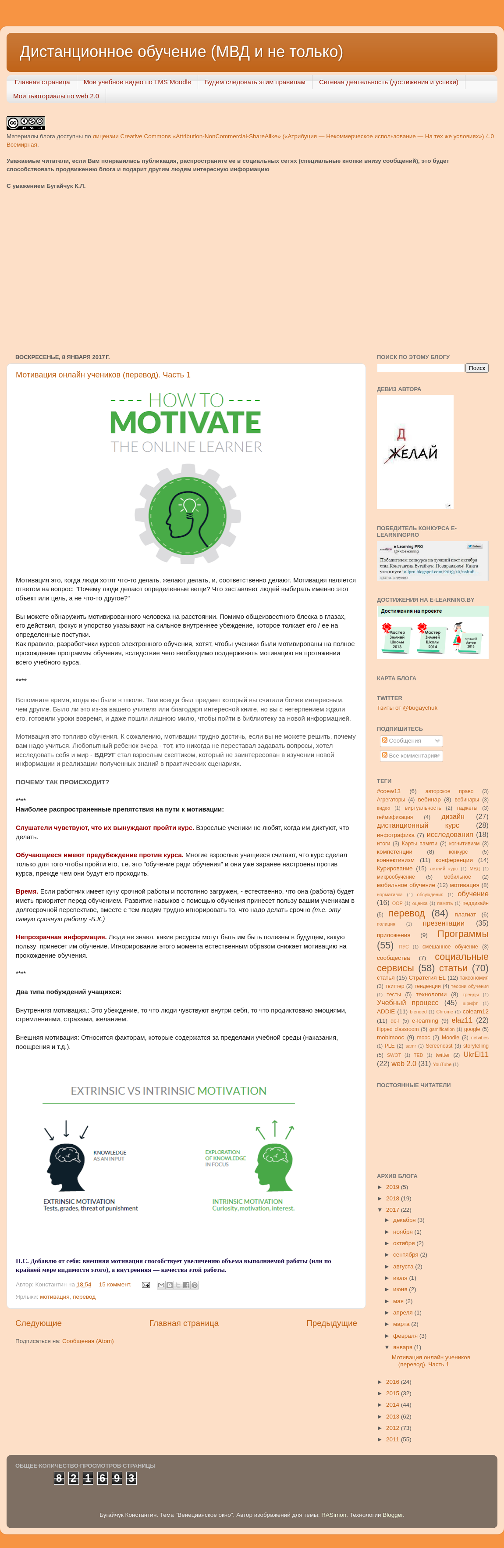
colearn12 (476, 1011)
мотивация (54, 1296)
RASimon (333, 1515)
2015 (393, 1393)
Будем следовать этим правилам (255, 82)
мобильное (457, 877)
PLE (390, 1046)
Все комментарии (409, 755)
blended (418, 1011)
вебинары (466, 800)
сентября (406, 1254)
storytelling (476, 1046)
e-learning (425, 1020)
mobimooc (390, 1037)
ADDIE (386, 1011)
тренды (471, 994)
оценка (420, 903)
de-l (394, 1021)
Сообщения (401, 740)
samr (410, 1046)
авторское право (450, 791)
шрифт (470, 1003)
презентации (444, 923)
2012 (393, 1428)
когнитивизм (464, 843)
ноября (403, 1231)
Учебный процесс (408, 1002)
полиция (386, 924)
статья (386, 977)
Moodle (450, 1037)
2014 (393, 1404)
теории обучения (470, 986)
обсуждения (430, 894)
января (403, 1347)
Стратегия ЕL (427, 977)
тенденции (428, 986)
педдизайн (475, 903)
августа (404, 1266)
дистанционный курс (418, 825)
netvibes (480, 1037)
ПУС (403, 946)
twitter (443, 1055)
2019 (393, 1187)
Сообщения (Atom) (88, 1341)
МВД (475, 868)
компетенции (394, 851)
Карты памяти (419, 843)
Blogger (393, 1515)
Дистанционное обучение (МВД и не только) (182, 52)
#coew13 (389, 791)
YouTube (442, 1064)
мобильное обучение (406, 885)
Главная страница (42, 82)
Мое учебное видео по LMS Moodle (138, 82)
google (472, 1029)
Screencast (439, 1046)
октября (404, 1243)
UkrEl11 (476, 1054)
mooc (423, 1037)
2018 (393, 1198)
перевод (84, 1296)
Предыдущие (331, 1323)
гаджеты (467, 808)
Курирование (395, 868)
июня (401, 1289)
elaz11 (462, 1020)
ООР (397, 903)
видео (383, 808)
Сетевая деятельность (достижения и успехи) (388, 82)
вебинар (429, 799)
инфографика (396, 835)
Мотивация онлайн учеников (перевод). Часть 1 (103, 374)
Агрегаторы (391, 800)
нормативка (390, 894)
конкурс (458, 852)
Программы (463, 933)
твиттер (394, 986)
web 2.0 (403, 1063)
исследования (450, 834)
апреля (403, 1312)
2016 (393, 1382)
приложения (394, 935)
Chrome (445, 1011)
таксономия (474, 978)
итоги (383, 843)
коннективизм (396, 860)
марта (402, 1324)
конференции (454, 860)
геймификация (395, 817)
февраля (406, 1336)
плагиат (465, 914)
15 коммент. (115, 1284)
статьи (453, 968)
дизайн (453, 816)
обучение (473, 894)
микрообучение (396, 877)
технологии (431, 994)
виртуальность (423, 808)
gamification (442, 1029)
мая (399, 1301)
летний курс (444, 868)
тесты (394, 994)
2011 (393, 1439)
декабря (405, 1220)
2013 (393, 1416)
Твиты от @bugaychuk (407, 707)
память (445, 903)
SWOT (394, 1055)
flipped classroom (398, 1029)
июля (401, 1278)
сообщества (393, 958)
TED (418, 1055)
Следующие (38, 1323)
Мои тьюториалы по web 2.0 (56, 96)
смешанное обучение (450, 947)
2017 (393, 1210)
